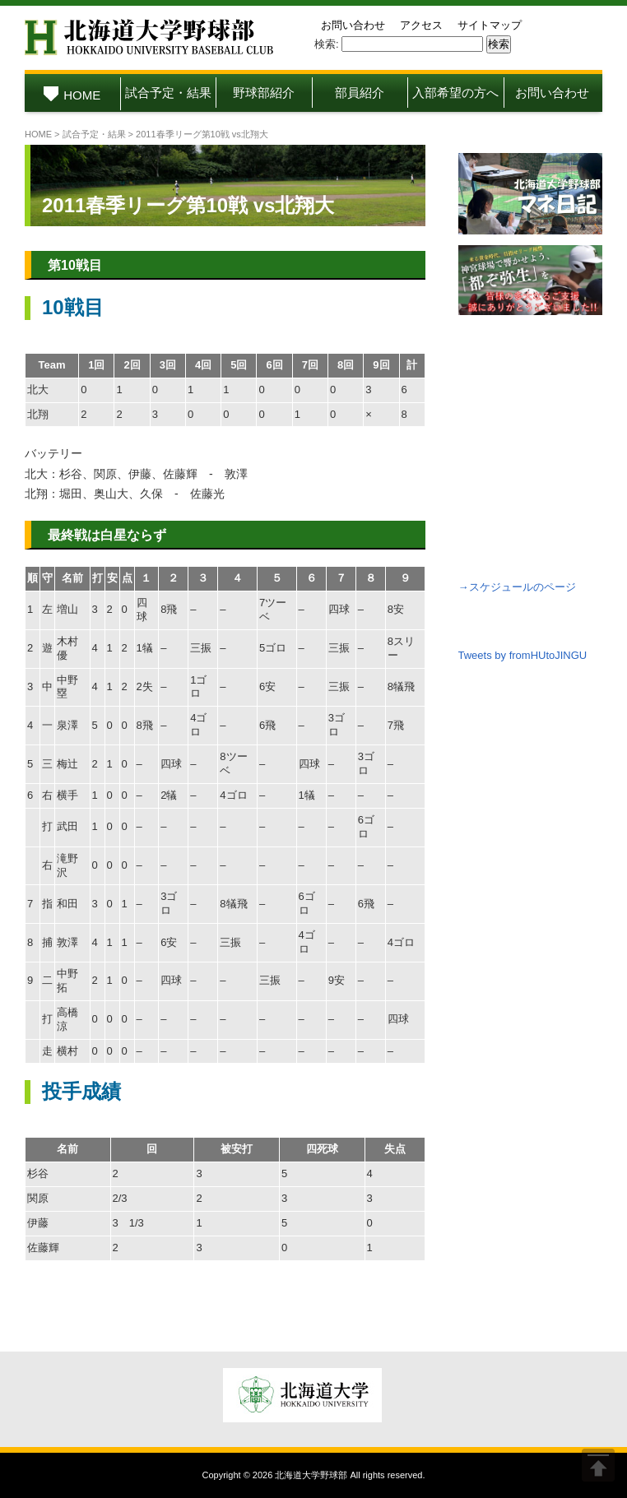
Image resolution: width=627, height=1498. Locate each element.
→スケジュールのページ (517, 587)
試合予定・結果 (168, 93)
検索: (326, 44)
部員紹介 (359, 93)
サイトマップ (489, 25)
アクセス (421, 25)
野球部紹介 (264, 93)
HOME (72, 95)
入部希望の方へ (455, 93)
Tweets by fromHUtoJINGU (523, 655)
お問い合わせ (353, 25)
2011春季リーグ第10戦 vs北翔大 (188, 205)
